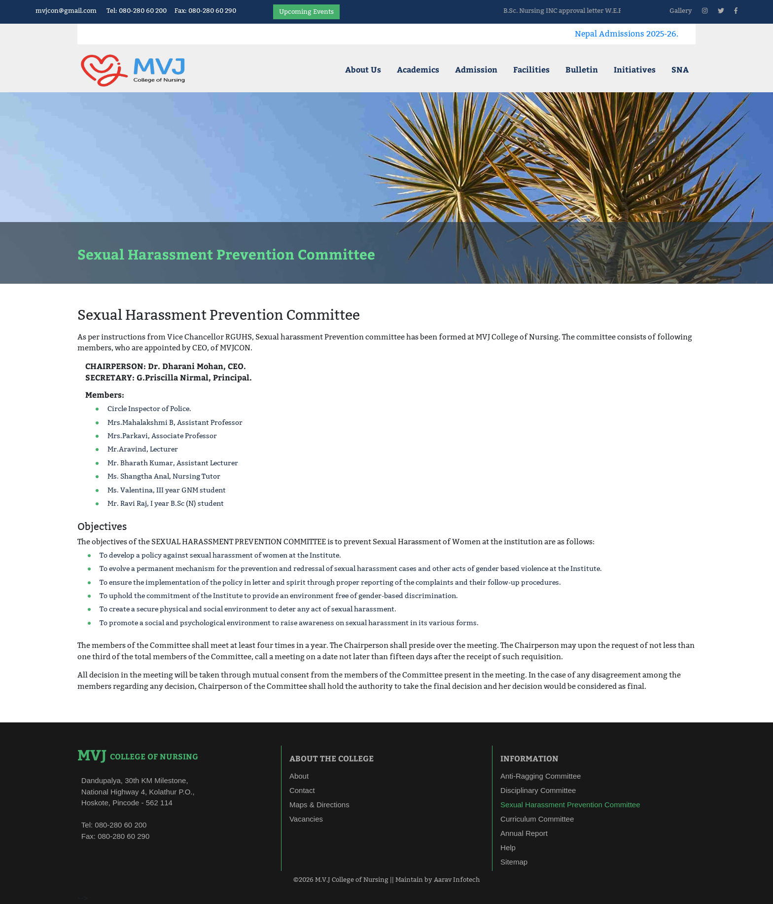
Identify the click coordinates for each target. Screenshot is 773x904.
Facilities (531, 69)
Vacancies (306, 819)
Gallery (680, 10)
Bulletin (581, 69)
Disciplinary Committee (538, 790)
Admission (476, 69)
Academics (418, 69)
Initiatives (635, 69)
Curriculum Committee (537, 819)
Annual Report (524, 833)
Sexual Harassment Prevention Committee (570, 804)
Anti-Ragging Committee (540, 776)
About (299, 776)
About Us (363, 69)
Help (508, 847)
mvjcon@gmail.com (66, 10)
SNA (680, 69)
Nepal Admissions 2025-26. (653, 33)
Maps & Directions (319, 804)
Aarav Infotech (457, 879)
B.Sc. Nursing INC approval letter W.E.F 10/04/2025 (609, 10)
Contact (302, 790)
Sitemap (513, 862)
